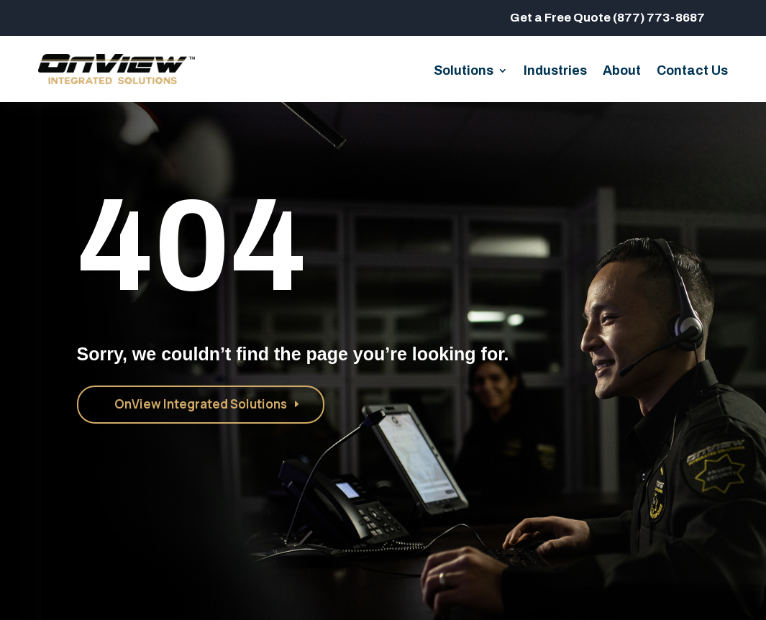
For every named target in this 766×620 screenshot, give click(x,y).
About (622, 71)
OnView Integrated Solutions (200, 404)
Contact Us (692, 71)
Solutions (463, 71)
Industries (555, 71)
